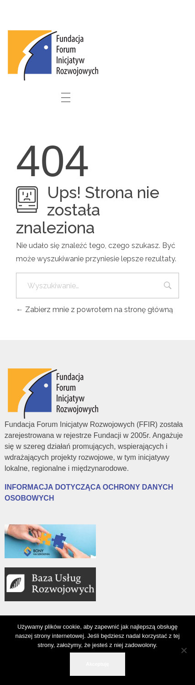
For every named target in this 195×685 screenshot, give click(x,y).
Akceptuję (97, 664)
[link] (55, 54)
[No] (183, 650)
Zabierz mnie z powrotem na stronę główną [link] (94, 309)
